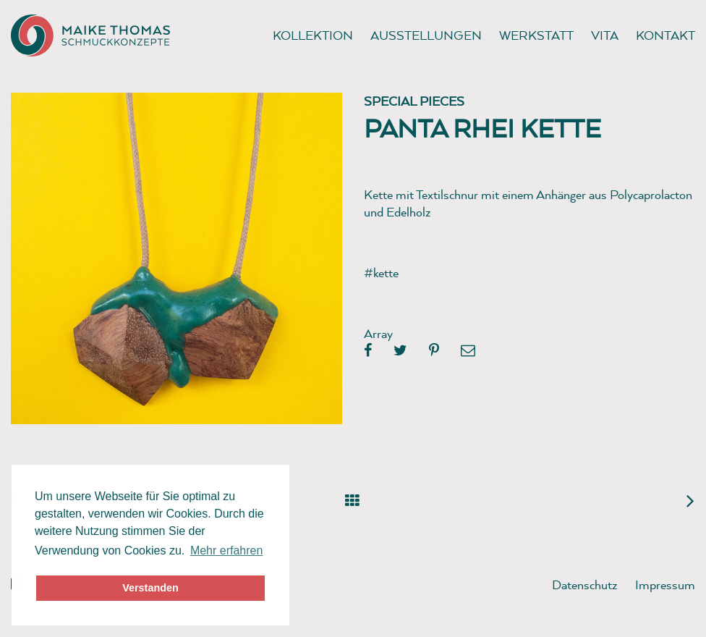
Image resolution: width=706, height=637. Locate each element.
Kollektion (313, 35)
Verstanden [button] (150, 588)
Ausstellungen (426, 35)
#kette (381, 272)
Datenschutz (585, 584)
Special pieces (414, 101)
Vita (604, 35)
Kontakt (665, 35)
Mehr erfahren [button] (226, 550)
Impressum (665, 584)
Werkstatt (536, 35)
